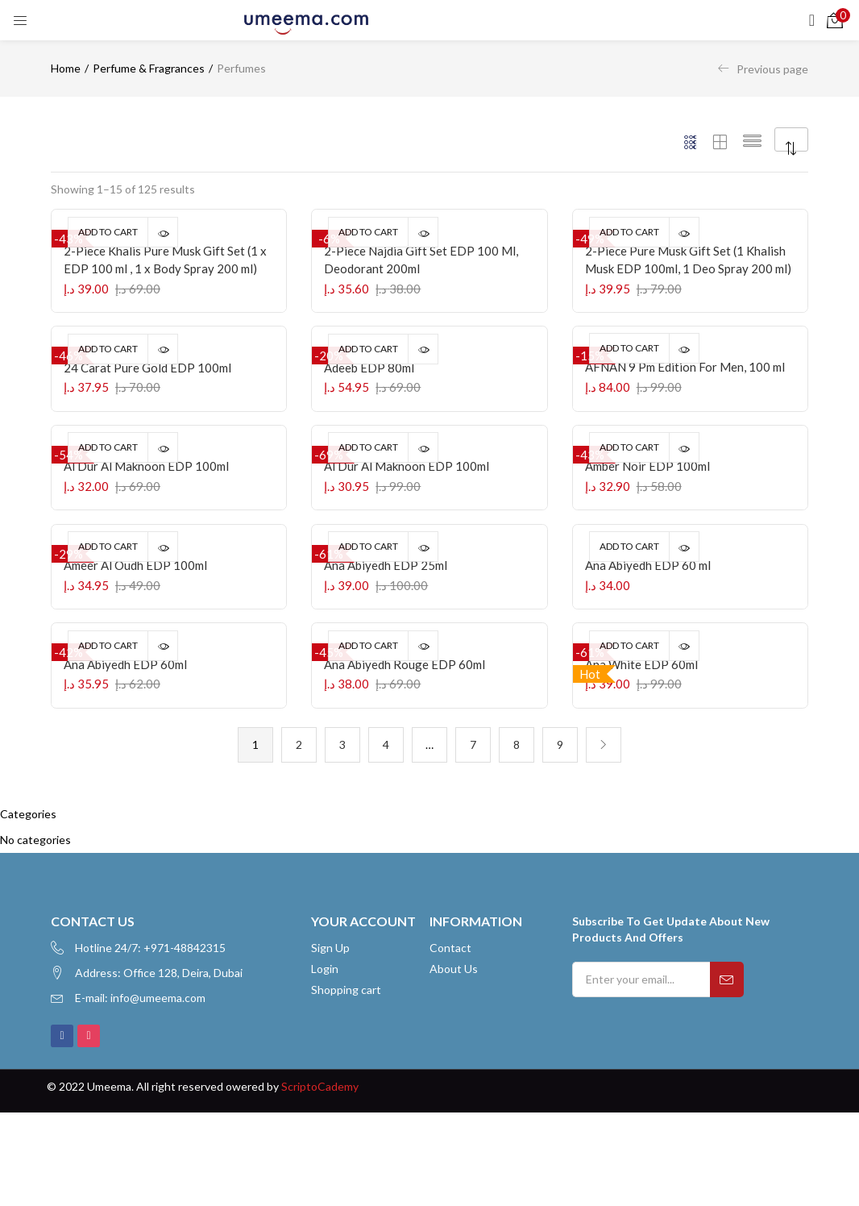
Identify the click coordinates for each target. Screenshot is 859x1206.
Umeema (109, 1179)
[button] (835, 20)
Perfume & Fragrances (149, 68)
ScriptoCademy (320, 1179)
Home (66, 68)
